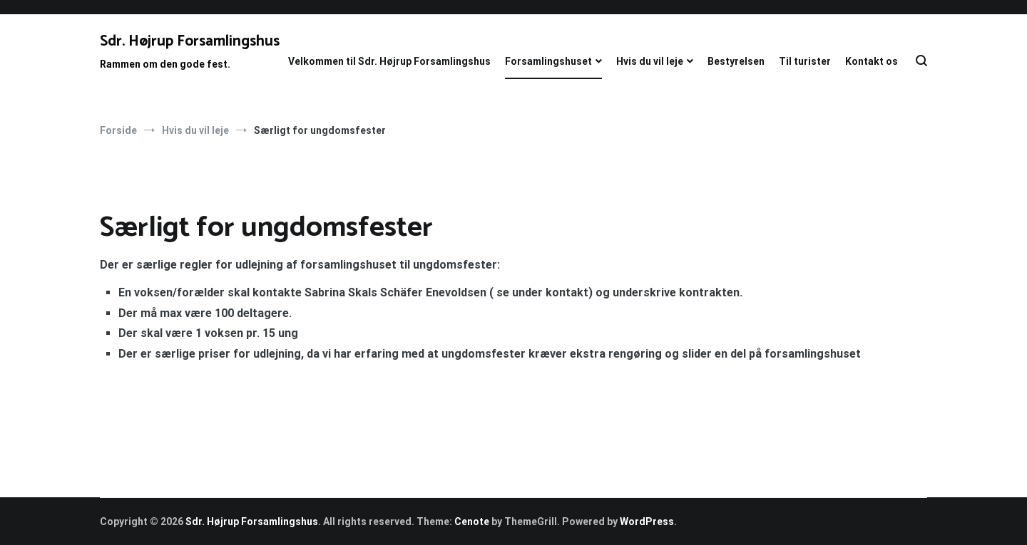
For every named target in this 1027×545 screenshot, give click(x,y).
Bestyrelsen (736, 61)
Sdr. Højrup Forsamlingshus (190, 41)
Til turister (805, 61)
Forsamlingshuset (548, 61)
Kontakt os (871, 61)
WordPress (647, 521)
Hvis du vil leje (649, 61)
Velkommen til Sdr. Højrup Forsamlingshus (389, 61)
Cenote (471, 521)
